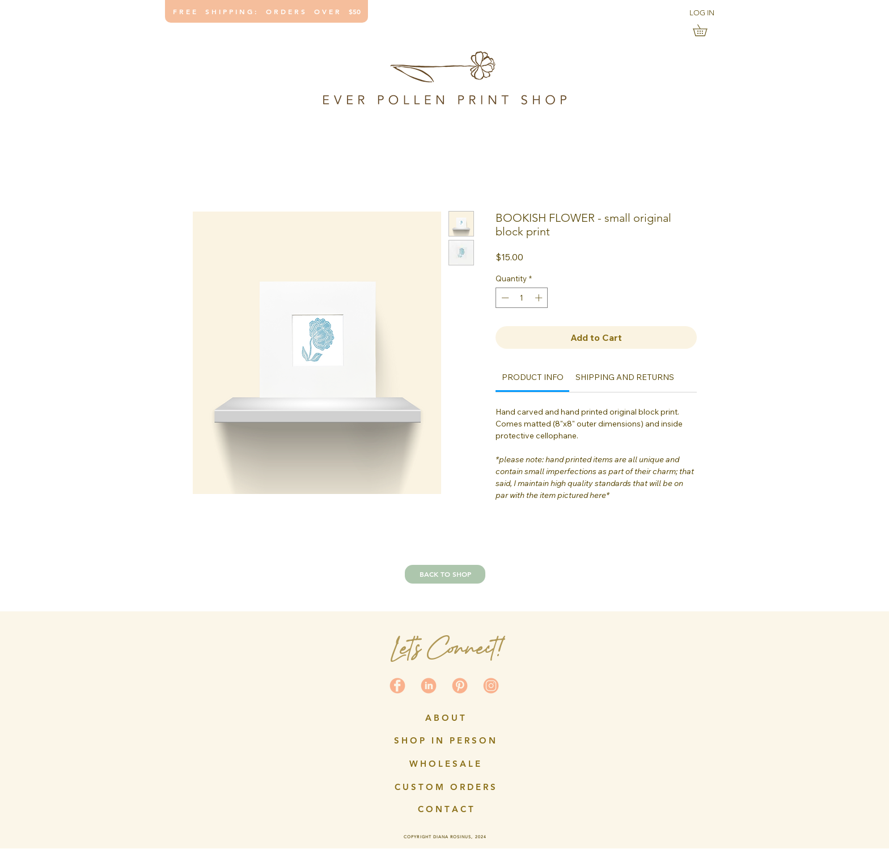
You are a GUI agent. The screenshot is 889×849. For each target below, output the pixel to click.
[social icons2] (490, 685)
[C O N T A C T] (445, 808)
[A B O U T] (444, 717)
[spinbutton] (522, 297)
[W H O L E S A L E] (444, 763)
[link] (705, 30)
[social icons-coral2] (428, 685)
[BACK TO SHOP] (445, 574)
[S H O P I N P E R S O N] (445, 740)
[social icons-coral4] (397, 685)
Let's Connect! (446, 648)
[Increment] (540, 297)
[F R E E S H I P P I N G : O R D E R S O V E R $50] (266, 11)
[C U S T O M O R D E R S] (445, 786)
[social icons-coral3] (459, 685)
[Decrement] (504, 297)
